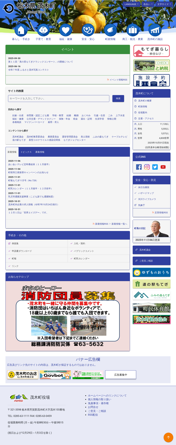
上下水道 (120, 115)
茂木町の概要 (145, 100)
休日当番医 (143, 187)
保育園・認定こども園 (38, 115)
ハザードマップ (146, 193)
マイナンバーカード (34, 122)
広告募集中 (120, 374)
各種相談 (16, 122)
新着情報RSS (100, 224)
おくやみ (86, 115)
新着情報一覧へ (118, 224)
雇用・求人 (53, 122)
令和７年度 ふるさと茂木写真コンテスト (28, 69)
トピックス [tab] (26, 152)
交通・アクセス (146, 118)
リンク (13, 266)
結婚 (69, 115)
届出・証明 (86, 119)
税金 (75, 119)
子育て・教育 (43, 39)
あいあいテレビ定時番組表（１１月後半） (29, 164)
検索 (118, 98)
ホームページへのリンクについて (107, 395)
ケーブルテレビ (119, 136)
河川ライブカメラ (147, 199)
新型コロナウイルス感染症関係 (44, 140)
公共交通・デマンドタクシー (41, 119)
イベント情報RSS (117, 79)
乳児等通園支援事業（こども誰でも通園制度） (31, 196)
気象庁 (141, 205)
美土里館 (85, 136)
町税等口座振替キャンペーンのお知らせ (28, 172)
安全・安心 (88, 39)
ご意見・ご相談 (97, 411)
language (131, 4)
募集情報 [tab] (39, 152)
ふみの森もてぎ (100, 136)
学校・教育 (57, 115)
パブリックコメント (82, 251)
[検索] (58, 98)
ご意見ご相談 (144, 260)
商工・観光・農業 (132, 39)
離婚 (76, 115)
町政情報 (110, 39)
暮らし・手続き (21, 39)
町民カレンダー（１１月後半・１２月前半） (30, 188)
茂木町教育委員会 (36, 136)
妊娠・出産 (18, 115)
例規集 (13, 243)
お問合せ (93, 407)
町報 (12, 258)
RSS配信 (93, 414)
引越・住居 (99, 115)
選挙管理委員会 (70, 136)
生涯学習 (99, 119)
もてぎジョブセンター (74, 140)
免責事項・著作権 (98, 403)
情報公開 (111, 119)
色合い (147, 4)
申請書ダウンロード (20, 251)
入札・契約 (77, 243)
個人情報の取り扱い (99, 399)
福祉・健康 (65, 39)
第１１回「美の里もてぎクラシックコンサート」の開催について (40, 61)
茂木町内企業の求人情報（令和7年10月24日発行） (33, 204)
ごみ (110, 115)
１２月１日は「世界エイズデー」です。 (28, 212)
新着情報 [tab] (12, 152)
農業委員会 (53, 136)
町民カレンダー (80, 258)
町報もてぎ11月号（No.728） (23, 180)
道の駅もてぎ (19, 140)
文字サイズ (163, 4)
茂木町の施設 (155, 39)
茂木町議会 (18, 136)
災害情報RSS (160, 212)
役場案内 (142, 112)
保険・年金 (64, 119)
